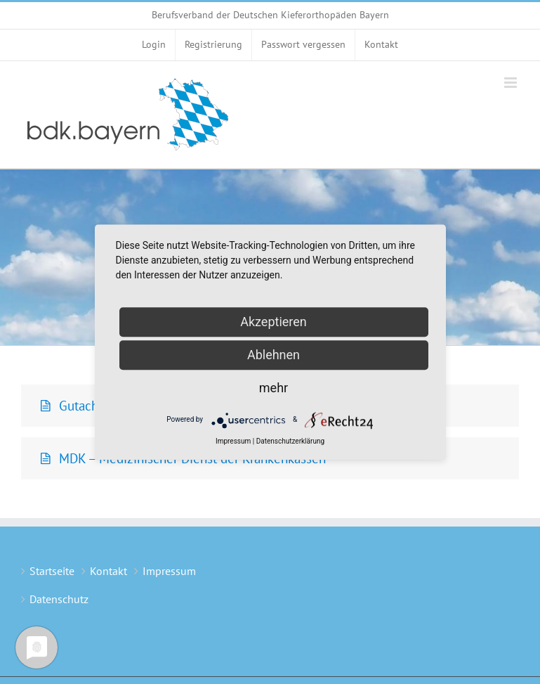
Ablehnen (273, 354)
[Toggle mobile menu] (511, 82)
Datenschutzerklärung (290, 441)
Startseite (51, 571)
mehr (273, 387)
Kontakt (108, 571)
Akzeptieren (273, 321)
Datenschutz (58, 599)
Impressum (169, 571)
